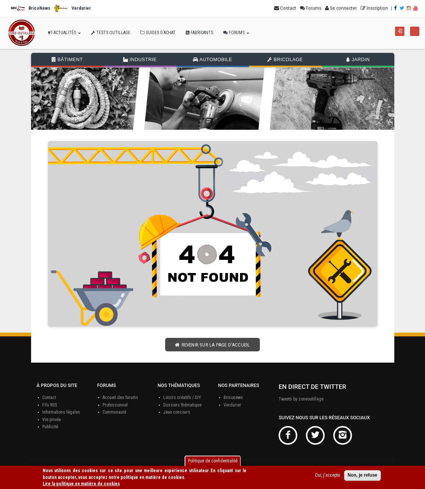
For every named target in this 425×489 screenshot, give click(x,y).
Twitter (315, 435)
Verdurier (232, 405)
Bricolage (285, 59)
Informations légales (61, 412)
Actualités (64, 32)
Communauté (114, 412)
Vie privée (51, 419)
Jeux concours (176, 412)
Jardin (358, 59)
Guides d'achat (158, 32)
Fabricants (199, 32)
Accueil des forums (120, 397)
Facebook (288, 435)
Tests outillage (110, 32)
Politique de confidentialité (212, 461)
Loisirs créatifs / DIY (182, 397)
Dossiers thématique (182, 405)
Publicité (50, 426)
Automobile (212, 59)
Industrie (140, 59)
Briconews (233, 397)
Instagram (342, 435)
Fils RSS (49, 405)
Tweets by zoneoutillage (301, 399)
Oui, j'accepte (327, 475)
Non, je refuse (362, 475)
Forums (236, 32)
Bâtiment (67, 59)
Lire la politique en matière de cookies (81, 483)
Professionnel (115, 405)
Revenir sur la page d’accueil (212, 345)
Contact (49, 397)
